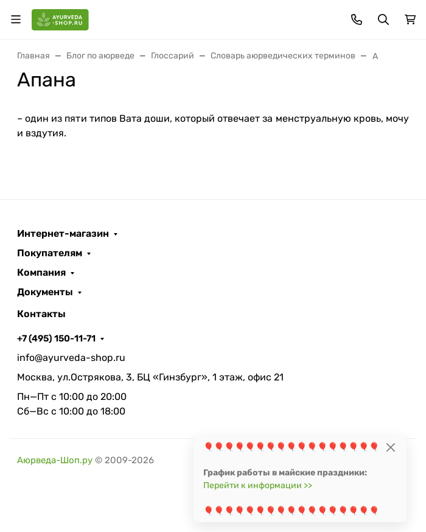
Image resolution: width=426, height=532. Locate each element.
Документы (45, 292)
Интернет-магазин (63, 234)
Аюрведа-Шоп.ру (55, 460)
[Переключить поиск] (383, 19)
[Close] (390, 447)
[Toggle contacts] (357, 19)
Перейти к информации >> (257, 485)
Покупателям (49, 253)
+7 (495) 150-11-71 (56, 338)
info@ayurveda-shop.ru (71, 357)
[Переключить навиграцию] (16, 19)
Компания (41, 273)
